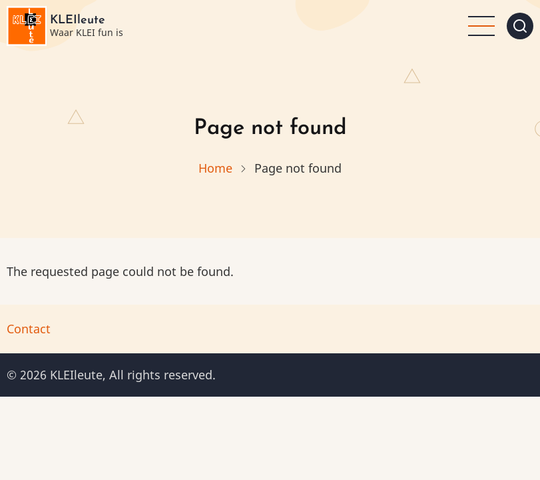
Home (215, 168)
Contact (29, 329)
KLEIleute (77, 20)
